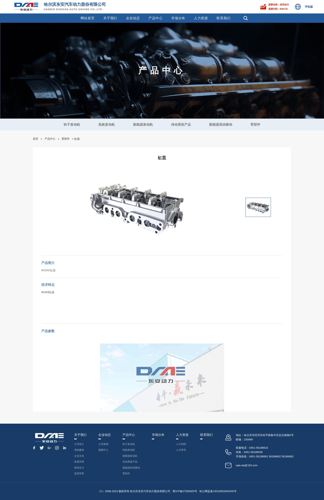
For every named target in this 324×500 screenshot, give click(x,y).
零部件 (255, 124)
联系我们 (223, 18)
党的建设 (79, 449)
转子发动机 (72, 124)
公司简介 (79, 444)
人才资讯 (181, 449)
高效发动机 (106, 124)
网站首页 (87, 18)
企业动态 (133, 18)
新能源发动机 (143, 124)
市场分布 (178, 18)
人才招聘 (181, 444)
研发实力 (79, 467)
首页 (35, 138)
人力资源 (201, 18)
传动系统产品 (181, 124)
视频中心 (103, 449)
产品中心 (155, 18)
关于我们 (110, 18)
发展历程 (79, 461)
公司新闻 (103, 444)
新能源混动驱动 (220, 124)
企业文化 (79, 455)
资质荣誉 (79, 473)
